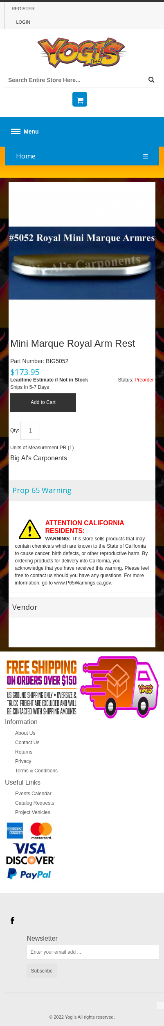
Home (26, 156)
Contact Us (27, 742)
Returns (23, 752)
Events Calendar (33, 793)
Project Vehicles (32, 812)
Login (23, 22)
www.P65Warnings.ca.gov (82, 583)
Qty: (14, 431)
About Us (25, 733)
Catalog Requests (34, 803)
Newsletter (42, 938)
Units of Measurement (34, 448)
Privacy (23, 761)
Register (22, 8)
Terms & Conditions (36, 771)
